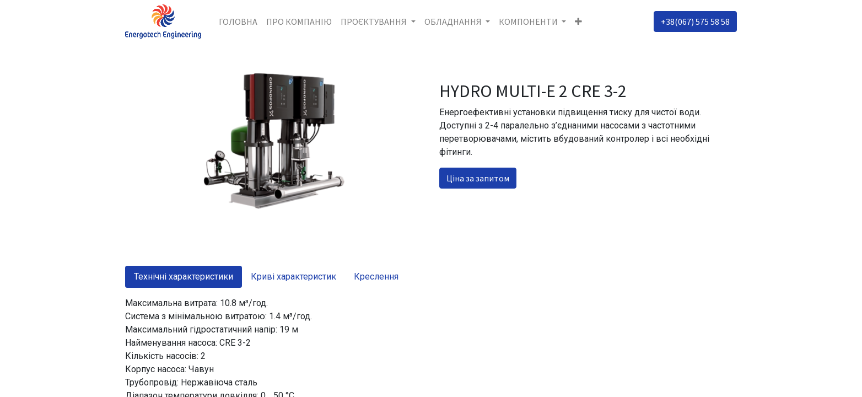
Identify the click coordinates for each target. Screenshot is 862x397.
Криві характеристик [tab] (293, 276)
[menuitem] (238, 21)
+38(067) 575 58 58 (695, 21)
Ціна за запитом (477, 178)
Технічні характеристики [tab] (183, 276)
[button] (578, 21)
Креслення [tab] (376, 276)
